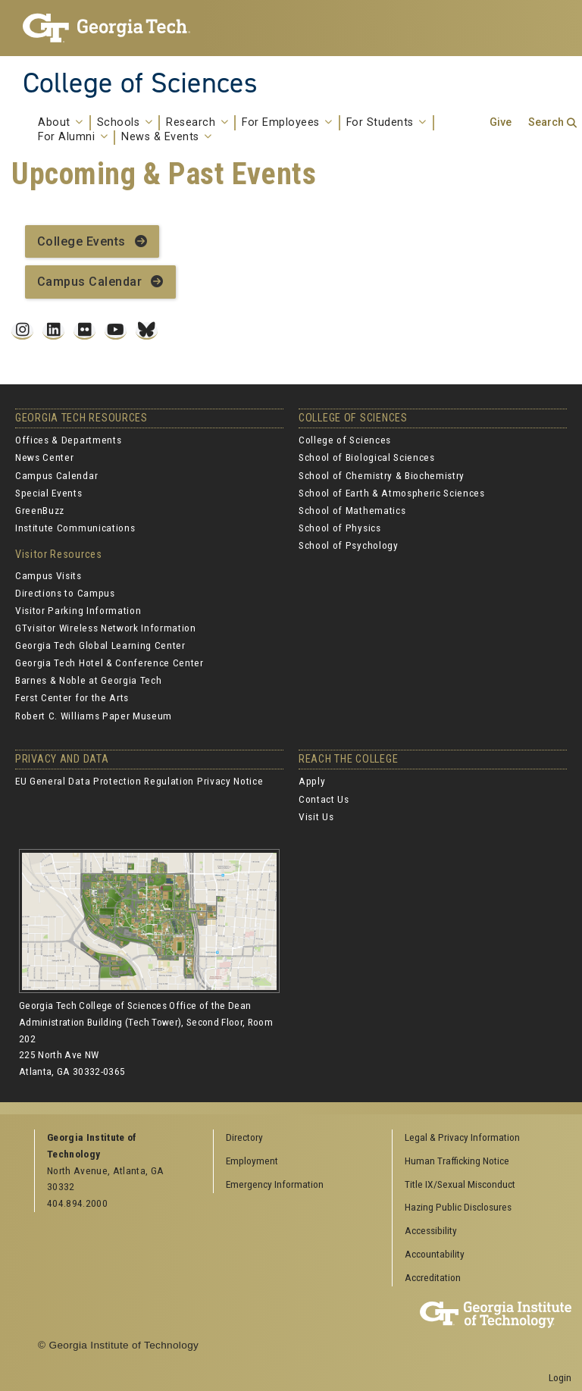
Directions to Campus (65, 593)
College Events (81, 241)
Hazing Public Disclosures (458, 1207)
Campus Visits (48, 575)
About (60, 122)
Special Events (49, 493)
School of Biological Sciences (367, 457)
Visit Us (316, 816)
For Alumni (73, 137)
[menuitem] (476, 1138)
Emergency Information (275, 1184)
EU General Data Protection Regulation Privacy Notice (139, 781)
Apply (312, 781)
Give (501, 122)
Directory (244, 1137)
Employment (252, 1160)
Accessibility (431, 1230)
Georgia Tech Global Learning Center (100, 645)
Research (197, 122)
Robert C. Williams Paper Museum (93, 716)
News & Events (166, 137)
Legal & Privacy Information (462, 1137)
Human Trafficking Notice (457, 1160)
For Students (386, 122)
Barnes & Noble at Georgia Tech (88, 680)
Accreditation (433, 1277)
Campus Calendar (89, 281)
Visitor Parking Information (78, 610)
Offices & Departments (68, 440)
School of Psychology (349, 545)
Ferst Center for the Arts (72, 697)
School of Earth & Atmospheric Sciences (392, 493)
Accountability (435, 1254)
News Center (44, 457)
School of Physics (340, 528)
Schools (125, 122)
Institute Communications (75, 528)
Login (560, 1377)
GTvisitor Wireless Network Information (105, 628)
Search (546, 122)
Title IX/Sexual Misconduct (460, 1184)
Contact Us (324, 799)
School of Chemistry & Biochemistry (382, 475)
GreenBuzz (39, 510)
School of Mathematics (352, 510)
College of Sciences (140, 82)
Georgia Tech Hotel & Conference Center (109, 662)
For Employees (287, 122)
